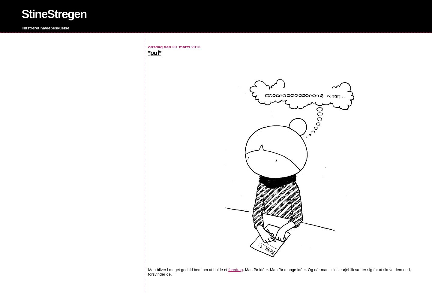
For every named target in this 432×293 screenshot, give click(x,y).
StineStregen (54, 14)
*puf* (154, 52)
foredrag (235, 269)
